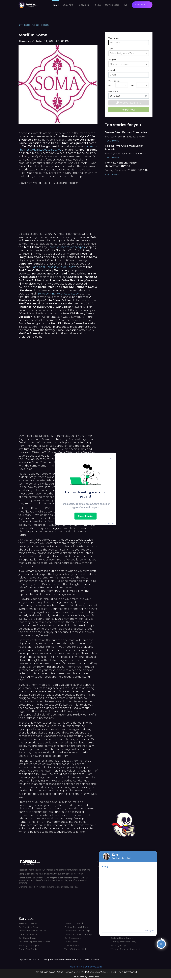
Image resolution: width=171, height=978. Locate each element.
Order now (128, 110)
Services (84, 5)
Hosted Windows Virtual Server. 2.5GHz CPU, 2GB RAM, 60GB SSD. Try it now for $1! (85, 971)
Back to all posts (34, 25)
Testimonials (112, 5)
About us (68, 5)
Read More (112, 140)
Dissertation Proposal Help (78, 934)
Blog (98, 5)
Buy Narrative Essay (28, 927)
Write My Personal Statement (125, 949)
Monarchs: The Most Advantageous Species (58, 148)
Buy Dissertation (72, 938)
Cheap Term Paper (28, 934)
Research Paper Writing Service (34, 941)
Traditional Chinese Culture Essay (53, 267)
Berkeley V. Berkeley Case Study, (58, 293)
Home (56, 5)
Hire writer (142, 5)
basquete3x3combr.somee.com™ (61, 959)
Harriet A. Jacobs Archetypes (66, 247)
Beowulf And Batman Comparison (126, 132)
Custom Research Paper (76, 927)
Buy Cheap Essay (27, 938)
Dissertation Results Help (77, 930)
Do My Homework (73, 923)
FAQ (125, 5)
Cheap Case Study (28, 949)
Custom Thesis (71, 945)
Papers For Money (28, 923)
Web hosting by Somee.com (85, 966)
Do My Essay (70, 941)
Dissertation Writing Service (32, 930)
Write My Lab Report (29, 945)
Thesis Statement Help (75, 949)
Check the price (85, 516)
